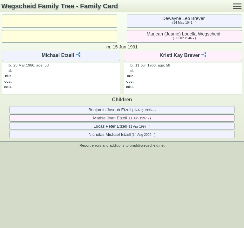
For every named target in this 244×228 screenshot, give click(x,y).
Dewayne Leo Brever (183, 18)
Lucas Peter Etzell (110, 126)
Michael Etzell (58, 55)
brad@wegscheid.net (147, 145)
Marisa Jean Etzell (110, 118)
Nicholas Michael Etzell (110, 134)
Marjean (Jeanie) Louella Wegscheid (183, 33)
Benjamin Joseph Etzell (109, 109)
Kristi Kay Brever (179, 55)
